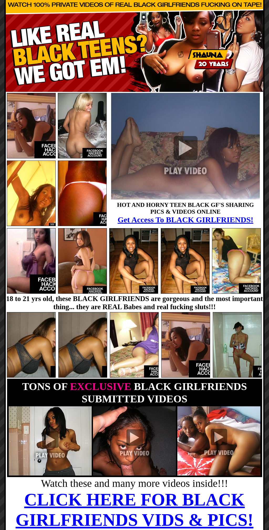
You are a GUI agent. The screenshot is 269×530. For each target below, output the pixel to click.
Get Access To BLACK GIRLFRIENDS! (186, 219)
